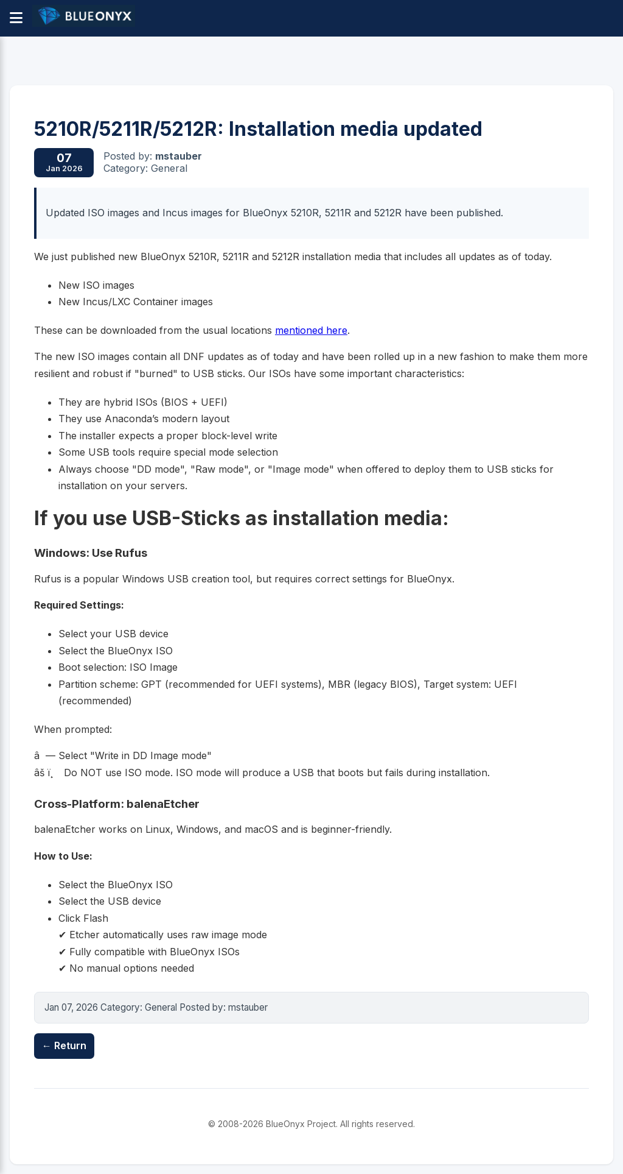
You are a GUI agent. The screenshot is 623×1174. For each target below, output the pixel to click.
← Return (64, 1045)
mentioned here (311, 330)
